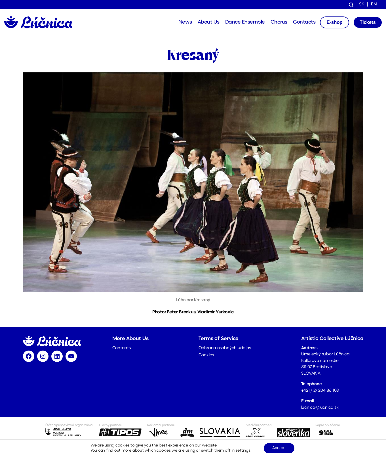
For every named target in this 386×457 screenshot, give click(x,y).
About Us (209, 22)
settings (242, 450)
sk (361, 4)
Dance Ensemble (245, 22)
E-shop (334, 22)
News (185, 22)
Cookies (206, 355)
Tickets (368, 22)
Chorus (279, 22)
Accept (279, 448)
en (374, 4)
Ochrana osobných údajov (225, 348)
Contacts (304, 22)
